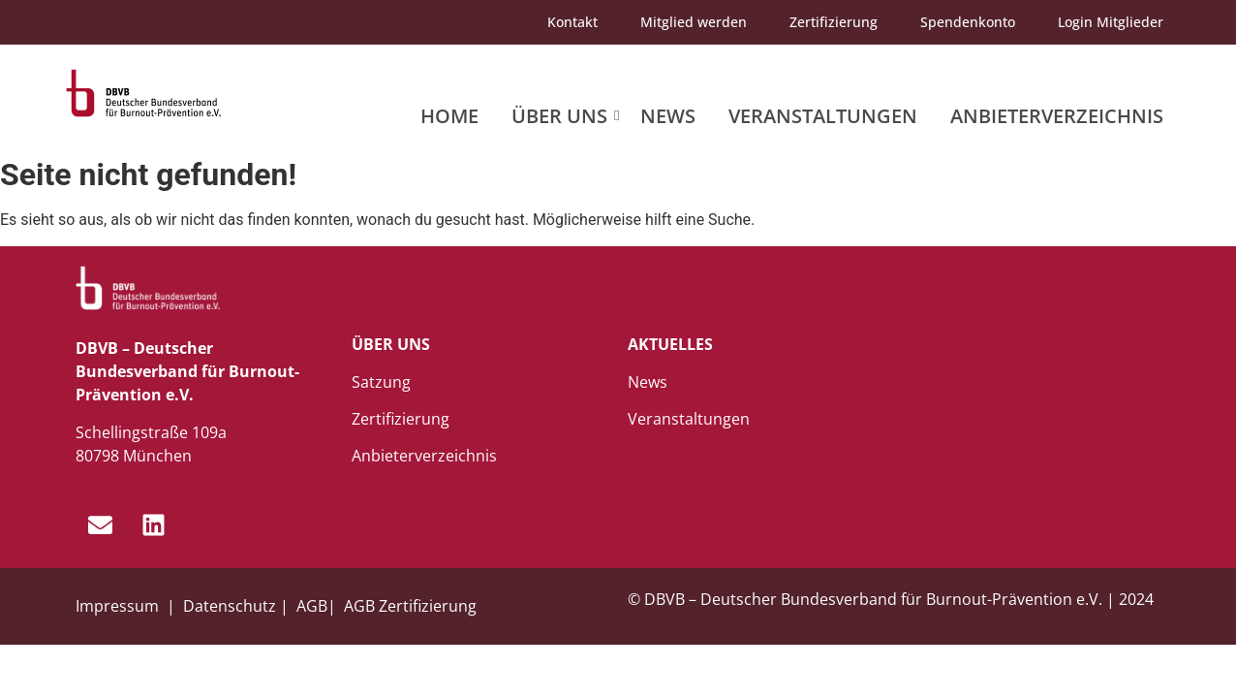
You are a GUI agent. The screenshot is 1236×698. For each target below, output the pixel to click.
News (667, 116)
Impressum (119, 606)
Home (449, 116)
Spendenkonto (967, 22)
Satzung (381, 382)
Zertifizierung (833, 22)
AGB (311, 606)
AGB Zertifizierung (410, 606)
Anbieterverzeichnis (1056, 116)
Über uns (562, 116)
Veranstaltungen (822, 116)
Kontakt (572, 22)
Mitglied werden (693, 22)
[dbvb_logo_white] (148, 288)
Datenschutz (229, 606)
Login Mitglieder (1110, 22)
